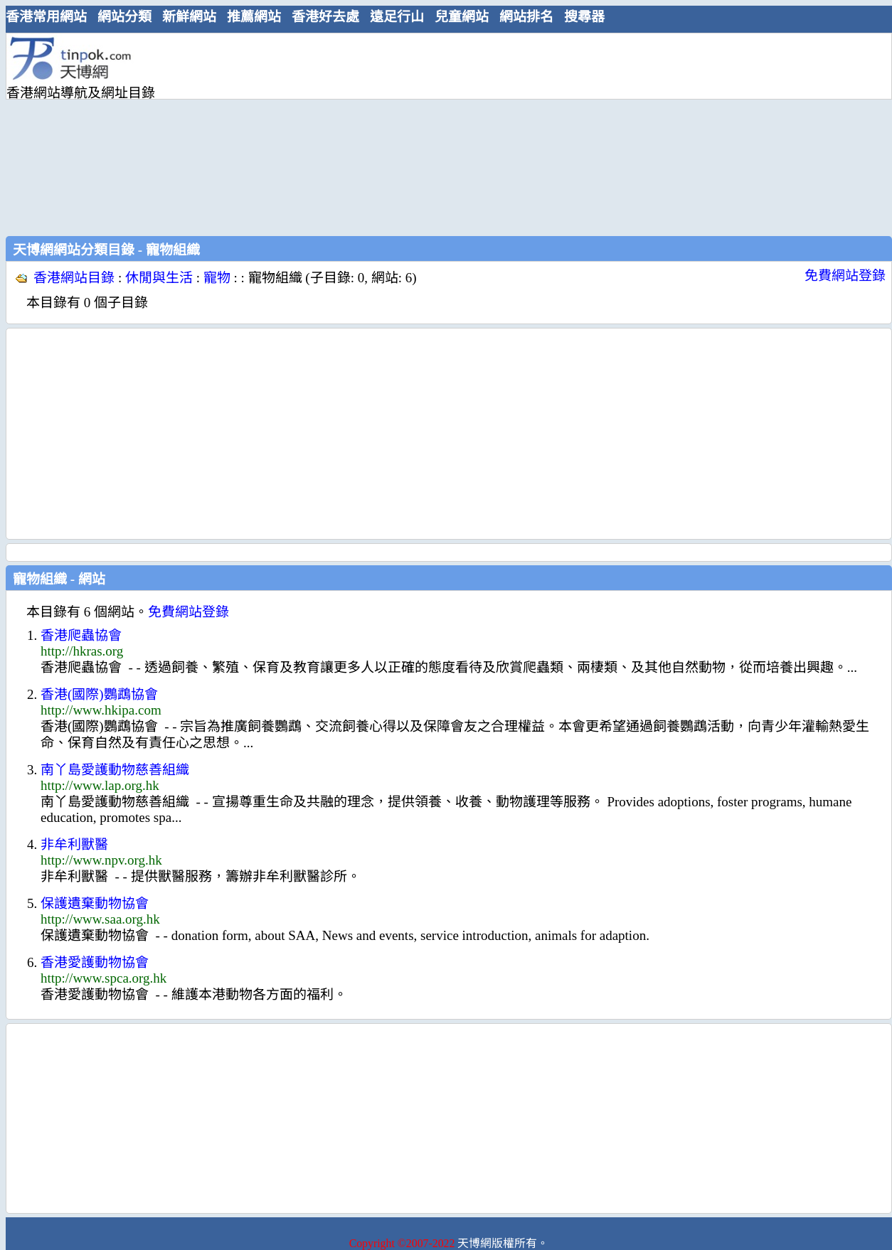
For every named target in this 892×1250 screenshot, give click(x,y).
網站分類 (124, 16)
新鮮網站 (189, 16)
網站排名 (526, 16)
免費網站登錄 (845, 275)
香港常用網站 (46, 16)
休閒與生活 (159, 277)
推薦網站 (254, 16)
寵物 (216, 277)
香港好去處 (325, 16)
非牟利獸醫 (74, 844)
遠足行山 (397, 16)
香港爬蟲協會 (81, 635)
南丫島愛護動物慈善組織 (115, 769)
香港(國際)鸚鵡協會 (99, 694)
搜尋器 (584, 16)
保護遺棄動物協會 (95, 903)
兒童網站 (462, 16)
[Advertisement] (304, 133)
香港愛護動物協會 (95, 962)
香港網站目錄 (74, 277)
